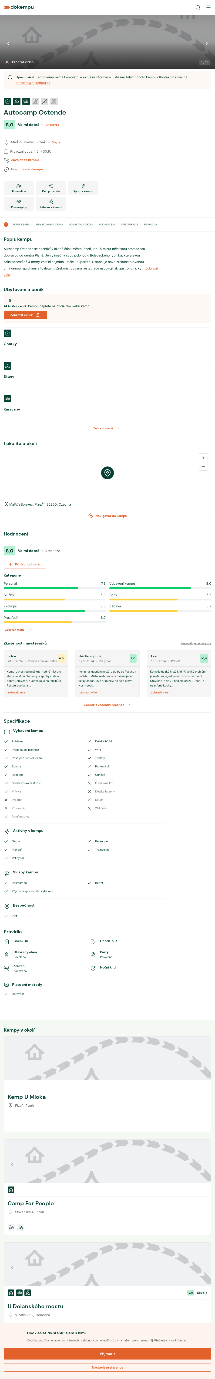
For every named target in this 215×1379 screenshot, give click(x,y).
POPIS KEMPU (21, 224)
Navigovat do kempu (107, 516)
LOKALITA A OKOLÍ (81, 224)
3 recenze (52, 125)
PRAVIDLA (150, 224)
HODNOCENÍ (107, 224)
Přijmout (107, 1353)
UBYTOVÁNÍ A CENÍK (49, 224)
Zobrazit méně (108, 428)
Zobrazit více (16, 692)
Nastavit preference (107, 1367)
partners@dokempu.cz (33, 83)
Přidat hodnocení (25, 564)
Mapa (54, 142)
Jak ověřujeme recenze (196, 643)
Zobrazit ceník (25, 315)
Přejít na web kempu (27, 169)
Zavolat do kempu (25, 160)
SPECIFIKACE (129, 224)
